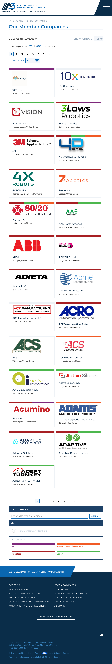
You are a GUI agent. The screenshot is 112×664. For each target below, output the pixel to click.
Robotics (14, 585)
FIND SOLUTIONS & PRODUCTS (70, 601)
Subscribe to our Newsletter (56, 616)
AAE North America (70, 223)
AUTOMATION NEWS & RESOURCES (27, 606)
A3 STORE (59, 606)
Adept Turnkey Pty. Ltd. (26, 481)
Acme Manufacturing (71, 290)
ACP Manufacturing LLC (26, 318)
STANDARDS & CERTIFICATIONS (70, 593)
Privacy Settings (51, 653)
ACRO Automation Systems (75, 324)
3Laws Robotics (68, 123)
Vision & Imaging (18, 589)
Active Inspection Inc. (25, 390)
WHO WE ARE (61, 589)
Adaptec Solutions (23, 453)
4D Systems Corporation (73, 157)
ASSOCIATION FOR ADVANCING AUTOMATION (36, 571)
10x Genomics (67, 86)
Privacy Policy (34, 653)
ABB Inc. (17, 257)
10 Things (17, 90)
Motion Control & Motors (24, 593)
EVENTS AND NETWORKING (68, 597)
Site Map (67, 653)
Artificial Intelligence (22, 597)
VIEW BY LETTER (16, 61)
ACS (14, 357)
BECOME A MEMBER (65, 585)
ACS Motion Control (70, 357)
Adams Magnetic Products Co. (77, 419)
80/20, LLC (18, 219)
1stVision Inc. (19, 123)
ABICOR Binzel (67, 257)
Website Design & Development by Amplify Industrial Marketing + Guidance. (35, 657)
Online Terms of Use (17, 653)
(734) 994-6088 (17, 648)
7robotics (64, 190)
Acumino (17, 418)
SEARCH (95, 516)
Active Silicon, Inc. (69, 383)
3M (14, 150)
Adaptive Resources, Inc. (73, 453)
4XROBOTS (19, 190)
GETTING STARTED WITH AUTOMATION (29, 601)
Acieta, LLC (19, 286)
